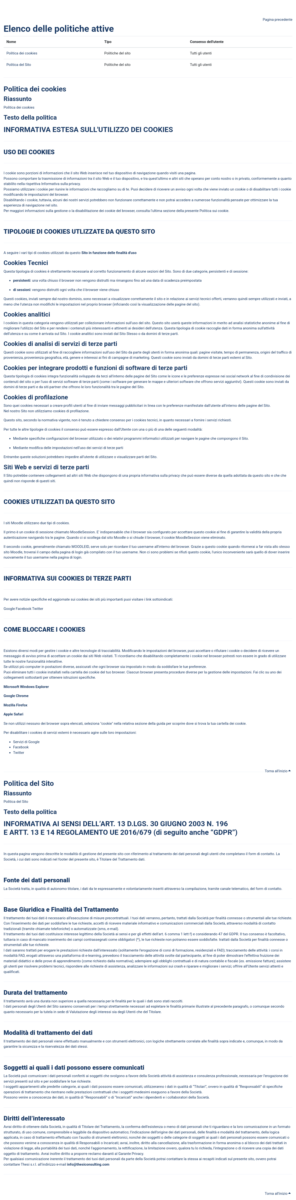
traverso (173, 889)
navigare (187, 438)
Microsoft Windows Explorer (26, 687)
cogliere (74, 352)
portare (31, 178)
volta (198, 189)
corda (120, 546)
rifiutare (220, 651)
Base (11, 909)
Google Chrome (16, 696)
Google (9, 609)
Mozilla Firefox (16, 705)
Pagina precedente (277, 19)
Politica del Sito (18, 65)
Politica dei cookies (21, 53)
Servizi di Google (26, 742)
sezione (169, 211)
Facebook (23, 609)
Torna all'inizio (278, 771)
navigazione (146, 173)
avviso (180, 189)
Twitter (37, 609)
